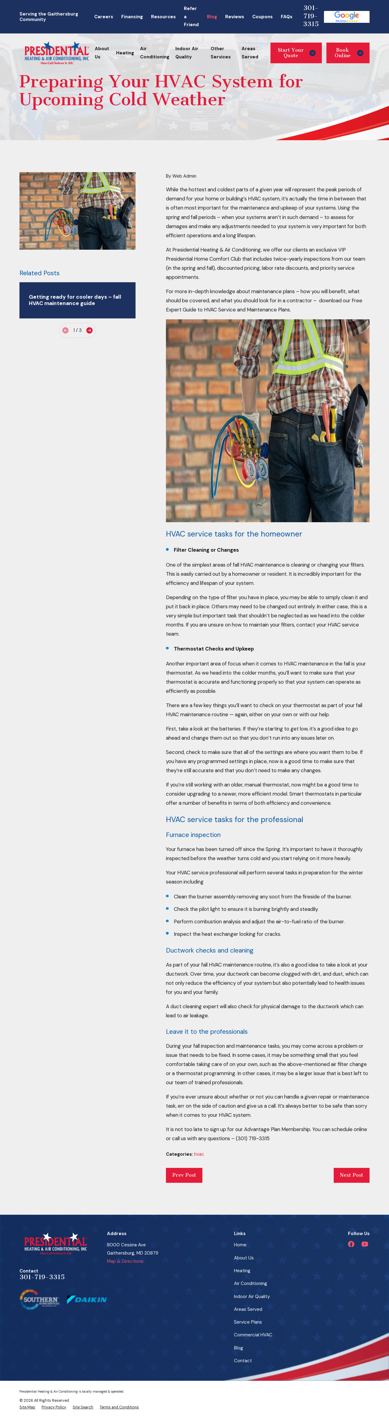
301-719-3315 (311, 16)
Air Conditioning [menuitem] (154, 53)
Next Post (351, 1175)
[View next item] (89, 330)
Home (240, 1245)
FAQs (286, 17)
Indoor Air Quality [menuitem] (186, 53)
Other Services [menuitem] (221, 53)
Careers (103, 17)
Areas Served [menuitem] (250, 53)
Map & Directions (125, 1261)
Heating (242, 1271)
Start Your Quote (297, 52)
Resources (163, 17)
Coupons (262, 17)
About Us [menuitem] (102, 53)
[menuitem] (27, 1407)
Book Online (349, 52)
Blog (212, 17)
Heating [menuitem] (125, 53)
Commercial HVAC (253, 1335)
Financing (132, 17)
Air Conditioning (250, 1283)
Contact (243, 1361)
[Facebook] (351, 1244)
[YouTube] (365, 1244)
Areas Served (248, 1309)
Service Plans (248, 1322)
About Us (244, 1258)
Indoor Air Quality (252, 1296)
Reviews (234, 17)
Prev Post (184, 1175)
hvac (199, 1154)
